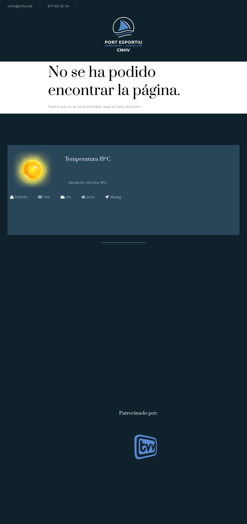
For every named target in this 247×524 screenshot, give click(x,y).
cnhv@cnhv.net (20, 6)
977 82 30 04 (58, 6)
